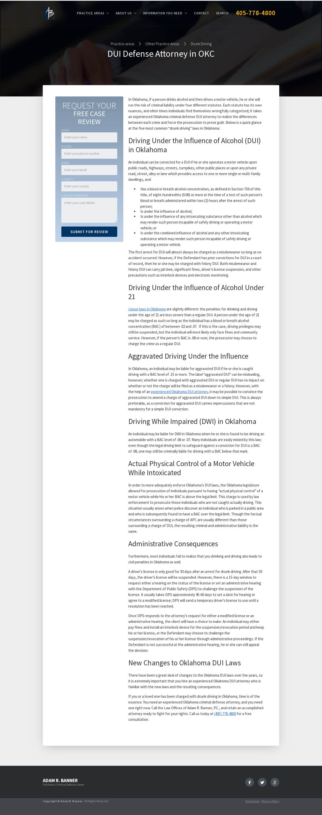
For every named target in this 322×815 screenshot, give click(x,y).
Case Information (74, 195)
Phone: (66, 146)
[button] (93, 13)
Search (222, 13)
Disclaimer (253, 801)
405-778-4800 (255, 13)
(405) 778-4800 (225, 713)
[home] (49, 13)
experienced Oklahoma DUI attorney (179, 391)
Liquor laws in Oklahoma (147, 309)
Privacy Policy (270, 801)
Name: (65, 130)
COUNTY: (67, 179)
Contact (201, 13)
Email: (65, 163)
